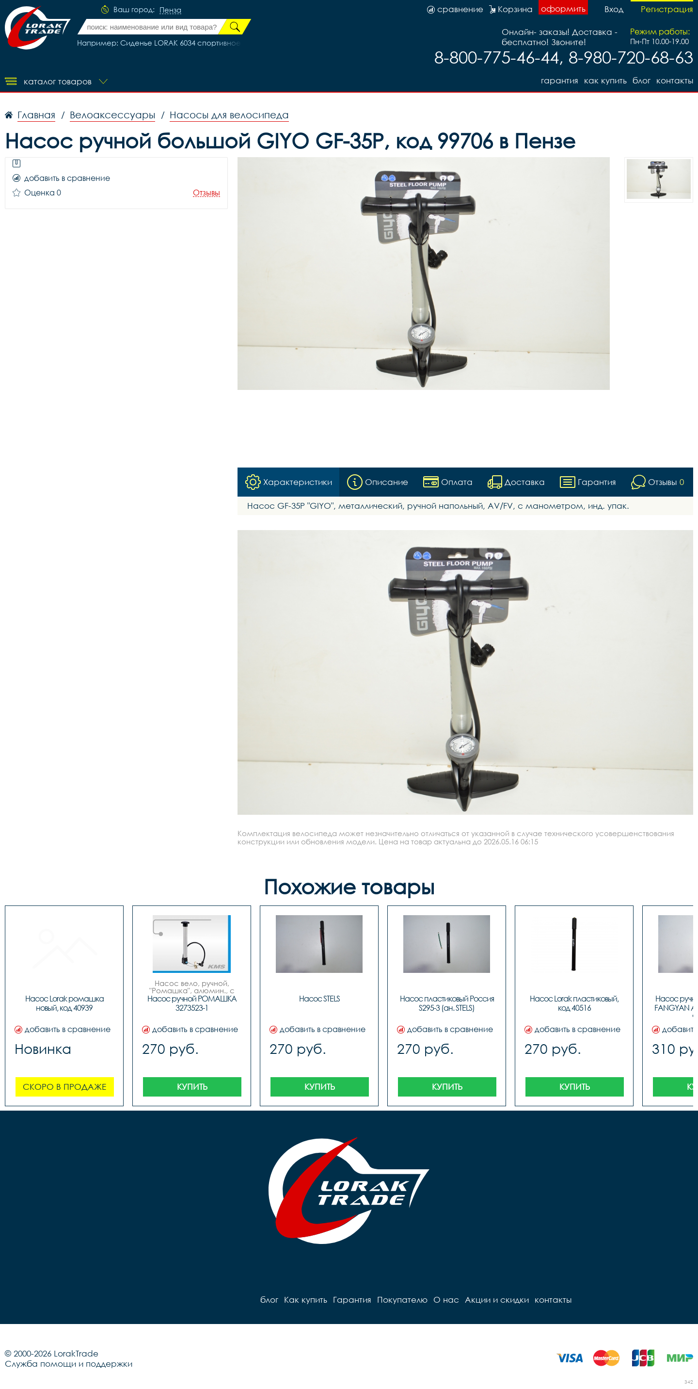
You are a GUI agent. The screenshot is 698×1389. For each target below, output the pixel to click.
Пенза (170, 10)
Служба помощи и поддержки (68, 1363)
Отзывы (206, 193)
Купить (192, 1087)
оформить (563, 8)
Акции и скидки (497, 1299)
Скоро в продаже (64, 1087)
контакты (674, 80)
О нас (446, 1299)
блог (641, 80)
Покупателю (402, 1299)
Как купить (605, 80)
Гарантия (559, 80)
